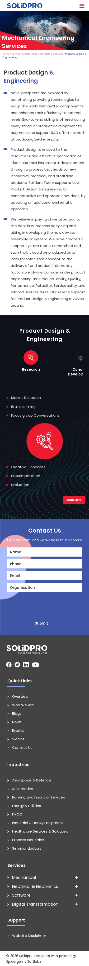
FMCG (17, 814)
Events (18, 730)
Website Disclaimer (29, 935)
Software (21, 895)
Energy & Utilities (26, 805)
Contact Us (22, 747)
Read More (74, 500)
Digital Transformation (35, 904)
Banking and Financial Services (38, 796)
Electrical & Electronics (35, 886)
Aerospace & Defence (31, 779)
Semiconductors (26, 848)
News (17, 721)
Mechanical (24, 877)
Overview (20, 696)
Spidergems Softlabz (23, 961)
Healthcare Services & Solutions (40, 831)
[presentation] (46, 603)
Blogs (17, 713)
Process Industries (28, 839)
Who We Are (23, 704)
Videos (18, 738)
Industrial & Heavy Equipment (37, 822)
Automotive (22, 788)
